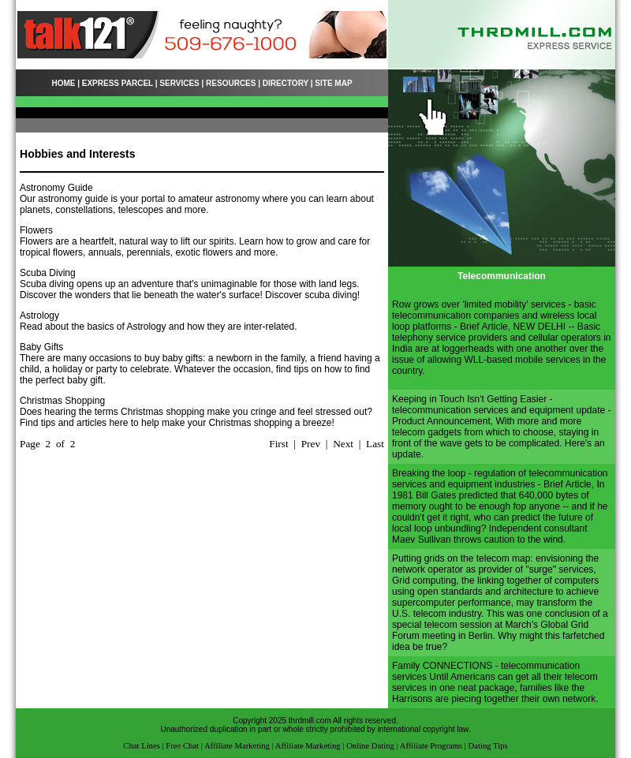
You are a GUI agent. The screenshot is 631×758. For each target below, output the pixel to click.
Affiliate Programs (431, 745)
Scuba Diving (48, 272)
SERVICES (179, 83)
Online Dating (370, 745)
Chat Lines (141, 745)
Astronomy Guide (56, 187)
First (278, 444)
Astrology (39, 315)
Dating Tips (488, 745)
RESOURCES (231, 83)
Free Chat (182, 745)
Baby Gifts (41, 347)
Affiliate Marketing (237, 745)
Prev (310, 444)
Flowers (36, 230)
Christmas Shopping (62, 400)
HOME (63, 83)
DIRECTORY (285, 83)
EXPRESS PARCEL (117, 83)
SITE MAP (333, 83)
